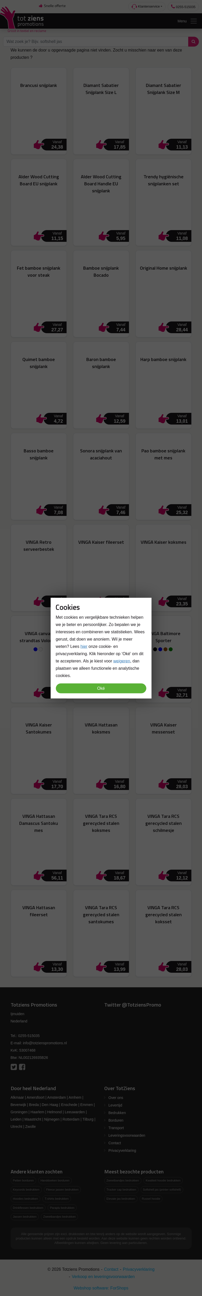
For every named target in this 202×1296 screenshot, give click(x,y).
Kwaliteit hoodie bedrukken (163, 1180)
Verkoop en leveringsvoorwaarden (103, 1276)
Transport (116, 1128)
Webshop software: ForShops (101, 1288)
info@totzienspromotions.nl (45, 1043)
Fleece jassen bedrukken (62, 1189)
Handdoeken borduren (55, 1180)
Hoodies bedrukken (25, 1198)
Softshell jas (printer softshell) (162, 1189)
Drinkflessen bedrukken (28, 1207)
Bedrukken (117, 1113)
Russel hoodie (151, 1198)
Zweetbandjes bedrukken (59, 1216)
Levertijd (115, 1105)
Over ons (115, 1098)
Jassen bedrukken (25, 1216)
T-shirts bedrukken (57, 1198)
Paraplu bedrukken (62, 1207)
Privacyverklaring (122, 1150)
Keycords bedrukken (26, 1189)
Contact (114, 1143)
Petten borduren (23, 1180)
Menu (188, 21)
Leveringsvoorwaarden (126, 1135)
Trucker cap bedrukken (121, 1189)
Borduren (115, 1120)
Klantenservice (146, 6)
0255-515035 (183, 6)
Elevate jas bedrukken (121, 1198)
